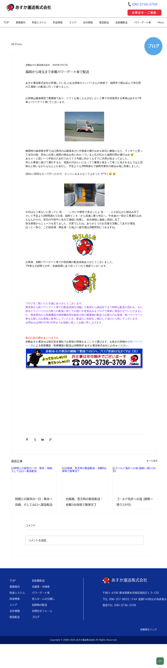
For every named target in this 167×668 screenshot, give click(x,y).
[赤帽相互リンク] (148, 629)
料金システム (17, 592)
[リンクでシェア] (50, 439)
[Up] (160, 661)
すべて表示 (152, 460)
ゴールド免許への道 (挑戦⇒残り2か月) (134, 501)
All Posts (16, 44)
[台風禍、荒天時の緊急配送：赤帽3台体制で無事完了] (84, 479)
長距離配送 (38, 580)
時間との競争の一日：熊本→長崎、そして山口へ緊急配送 (33, 501)
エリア (13, 605)
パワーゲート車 (41, 592)
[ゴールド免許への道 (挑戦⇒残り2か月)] (135, 479)
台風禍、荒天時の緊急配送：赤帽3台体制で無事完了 (84, 501)
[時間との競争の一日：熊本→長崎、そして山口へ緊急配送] (33, 479)
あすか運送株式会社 (33, 7)
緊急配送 (15, 617)
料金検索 (15, 598)
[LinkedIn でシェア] (42, 439)
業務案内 (15, 586)
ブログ (35, 617)
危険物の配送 (39, 605)
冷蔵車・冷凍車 (41, 586)
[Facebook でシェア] (26, 439)
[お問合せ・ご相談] (144, 13)
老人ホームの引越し (42, 598)
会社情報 (15, 611)
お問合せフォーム (42, 611)
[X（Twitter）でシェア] (34, 439)
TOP (13, 580)
